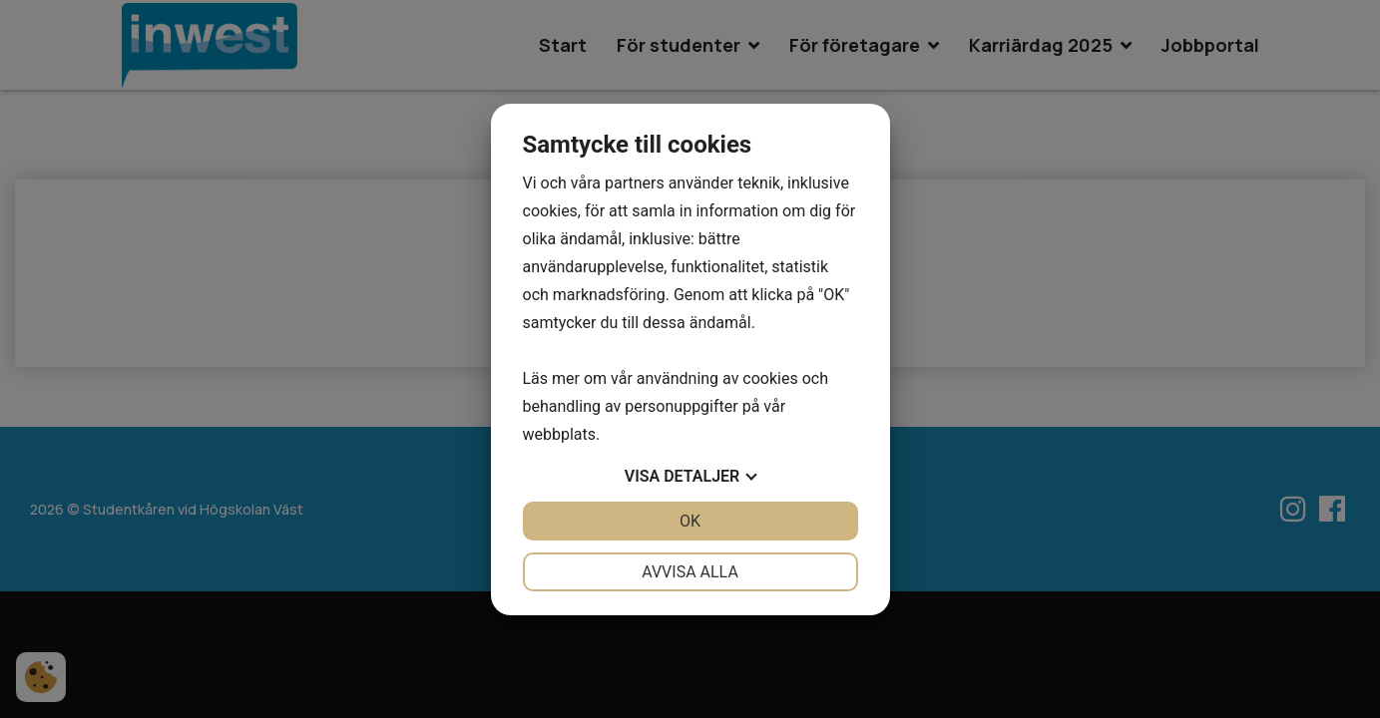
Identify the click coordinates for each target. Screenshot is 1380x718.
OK (690, 521)
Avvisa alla (690, 571)
